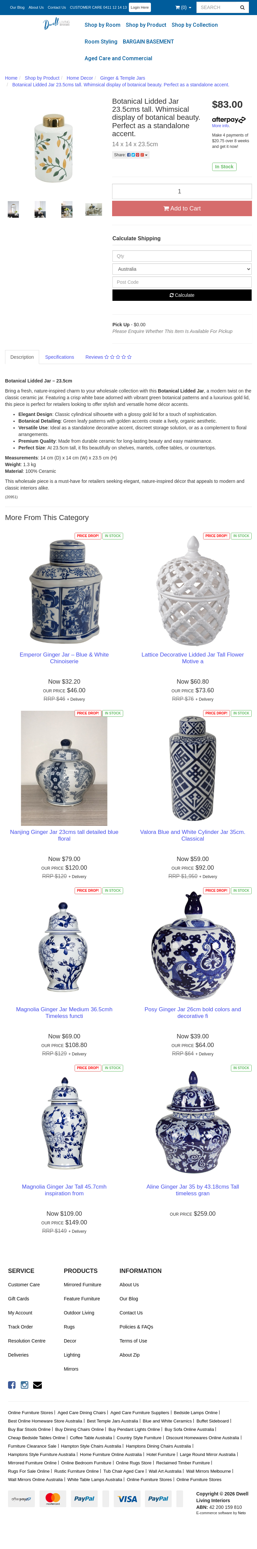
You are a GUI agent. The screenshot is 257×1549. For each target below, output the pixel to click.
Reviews (108, 357)
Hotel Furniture (161, 1454)
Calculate (182, 295)
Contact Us (57, 7)
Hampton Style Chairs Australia (91, 1446)
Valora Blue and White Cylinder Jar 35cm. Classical (192, 835)
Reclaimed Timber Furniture (183, 1462)
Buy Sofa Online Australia (189, 1429)
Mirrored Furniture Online (32, 1462)
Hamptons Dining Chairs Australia (158, 1446)
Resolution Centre (27, 1341)
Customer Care (24, 1284)
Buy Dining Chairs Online (79, 1429)
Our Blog (17, 7)
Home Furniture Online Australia (111, 1454)
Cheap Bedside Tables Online (36, 1437)
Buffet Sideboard (212, 1421)
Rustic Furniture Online (76, 1471)
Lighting (72, 1355)
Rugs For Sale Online (29, 1471)
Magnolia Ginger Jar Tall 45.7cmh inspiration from (64, 1190)
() (183, 7)
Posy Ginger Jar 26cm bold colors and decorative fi (193, 1012)
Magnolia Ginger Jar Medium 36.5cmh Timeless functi (64, 1012)
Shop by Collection (195, 25)
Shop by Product (146, 25)
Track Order (20, 1326)
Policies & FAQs (136, 1326)
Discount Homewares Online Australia (202, 1437)
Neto (242, 1513)
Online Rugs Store (134, 1462)
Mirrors (71, 1369)
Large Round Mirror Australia (208, 1454)
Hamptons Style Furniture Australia (41, 1454)
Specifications (59, 357)
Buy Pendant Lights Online (134, 1429)
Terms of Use (133, 1341)
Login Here (140, 7)
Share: (131, 155)
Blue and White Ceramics (167, 1421)
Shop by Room (102, 25)
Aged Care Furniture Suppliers (139, 1412)
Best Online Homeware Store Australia (45, 1421)
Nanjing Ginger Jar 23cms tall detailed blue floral (64, 835)
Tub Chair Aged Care (123, 1471)
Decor (70, 1341)
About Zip (129, 1355)
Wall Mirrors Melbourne (208, 1471)
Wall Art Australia (165, 1471)
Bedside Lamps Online (196, 1412)
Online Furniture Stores (30, 1412)
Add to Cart (182, 208)
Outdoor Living (79, 1312)
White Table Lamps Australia (94, 1479)
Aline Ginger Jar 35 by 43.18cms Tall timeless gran (193, 1190)
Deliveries (18, 1355)
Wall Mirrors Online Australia (35, 1479)
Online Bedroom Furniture (86, 1462)
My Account (20, 1312)
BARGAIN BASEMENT (148, 41)
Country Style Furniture (139, 1437)
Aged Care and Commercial (118, 58)
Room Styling (101, 41)
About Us (36, 7)
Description (22, 357)
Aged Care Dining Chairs (82, 1412)
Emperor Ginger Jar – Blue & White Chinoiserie (64, 658)
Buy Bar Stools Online (29, 1429)
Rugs (69, 1326)
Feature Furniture (82, 1298)
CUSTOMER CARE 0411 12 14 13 (98, 7)
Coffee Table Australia (91, 1437)
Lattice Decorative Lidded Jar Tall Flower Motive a (193, 658)
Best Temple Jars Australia (112, 1421)
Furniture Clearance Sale (32, 1446)
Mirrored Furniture (82, 1284)
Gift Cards (18, 1298)
